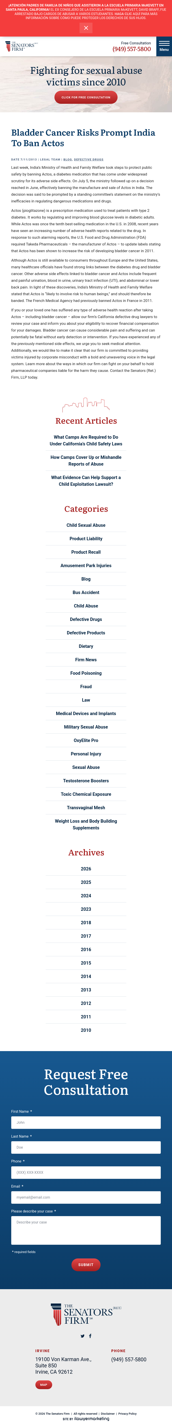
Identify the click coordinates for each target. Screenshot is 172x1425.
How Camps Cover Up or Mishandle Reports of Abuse (86, 461)
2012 (86, 1003)
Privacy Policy (127, 1411)
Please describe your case (33, 1211)
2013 (86, 990)
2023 (86, 909)
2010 (86, 1030)
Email (17, 1186)
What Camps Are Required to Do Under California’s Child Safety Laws (86, 440)
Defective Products (86, 633)
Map (43, 1383)
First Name (21, 1111)
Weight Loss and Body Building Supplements (86, 824)
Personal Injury (86, 754)
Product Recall (86, 552)
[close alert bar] (86, 28)
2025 (86, 882)
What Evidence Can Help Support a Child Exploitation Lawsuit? (86, 481)
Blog (67, 159)
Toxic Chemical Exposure (86, 794)
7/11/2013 (29, 159)
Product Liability (86, 538)
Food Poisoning (86, 673)
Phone (18, 1161)
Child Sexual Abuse (86, 525)
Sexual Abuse (86, 767)
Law (86, 700)
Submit (86, 1264)
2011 (86, 1016)
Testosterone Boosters (86, 780)
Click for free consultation (86, 97)
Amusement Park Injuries (85, 565)
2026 (86, 869)
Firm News (86, 659)
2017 (86, 936)
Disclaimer (108, 1411)
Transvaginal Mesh (86, 807)
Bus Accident (86, 592)
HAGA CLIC (123, 14)
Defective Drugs (89, 159)
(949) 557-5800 (131, 48)
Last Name (21, 1136)
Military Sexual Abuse (86, 727)
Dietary (86, 646)
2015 (86, 963)
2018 (86, 922)
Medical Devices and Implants (86, 713)
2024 (86, 895)
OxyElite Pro (86, 740)
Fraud (86, 686)
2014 (86, 976)
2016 (86, 949)
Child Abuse (86, 606)
